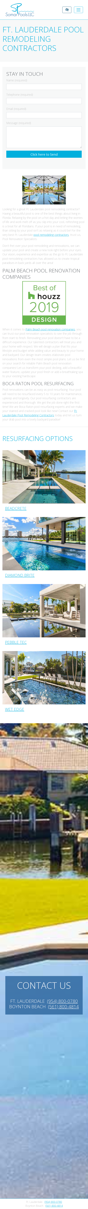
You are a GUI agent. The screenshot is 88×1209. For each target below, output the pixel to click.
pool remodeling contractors (51, 235)
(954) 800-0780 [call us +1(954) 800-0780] (53, 1202)
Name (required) (16, 80)
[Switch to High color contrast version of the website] (66, 10)
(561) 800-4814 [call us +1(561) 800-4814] (54, 1206)
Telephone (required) (19, 95)
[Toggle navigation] (78, 10)
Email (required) (16, 109)
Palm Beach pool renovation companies (50, 329)
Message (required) (18, 123)
